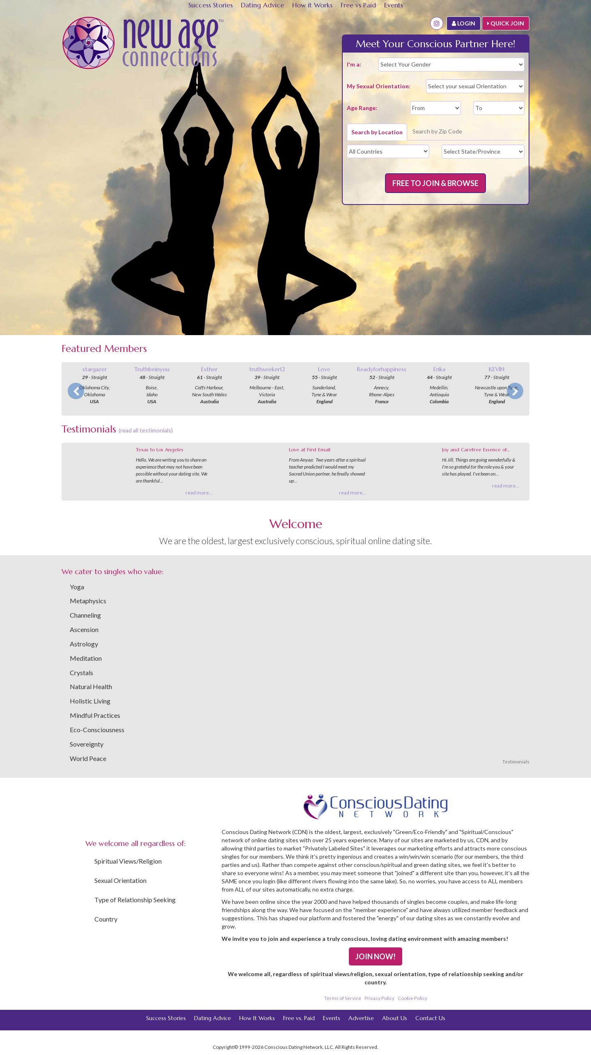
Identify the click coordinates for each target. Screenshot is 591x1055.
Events (393, 5)
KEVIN (496, 369)
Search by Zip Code (437, 131)
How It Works (257, 1018)
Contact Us (430, 1018)
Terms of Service (342, 998)
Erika (439, 369)
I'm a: (354, 64)
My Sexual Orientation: (378, 86)
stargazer (94, 369)
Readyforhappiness (381, 369)
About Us (394, 1018)
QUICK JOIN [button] (505, 23)
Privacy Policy (379, 998)
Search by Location (377, 132)
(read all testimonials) (146, 430)
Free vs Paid (358, 5)
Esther (209, 369)
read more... (199, 493)
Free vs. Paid (299, 1018)
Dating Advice (262, 5)
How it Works (312, 5)
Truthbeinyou (152, 369)
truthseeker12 (267, 369)
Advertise (361, 1018)
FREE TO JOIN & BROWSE (435, 183)
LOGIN (463, 23)
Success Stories (210, 5)
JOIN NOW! (375, 956)
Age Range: (362, 107)
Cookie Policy (412, 998)
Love (324, 369)
